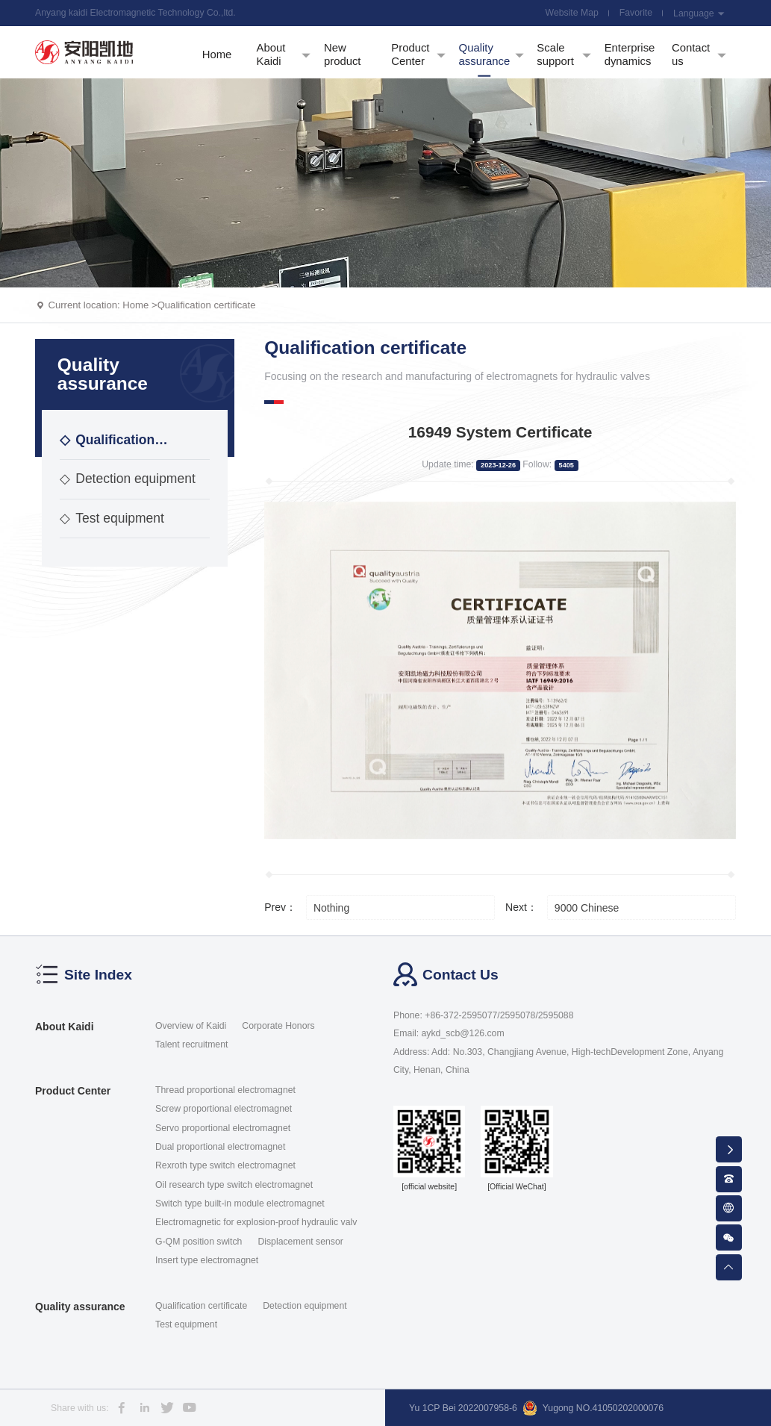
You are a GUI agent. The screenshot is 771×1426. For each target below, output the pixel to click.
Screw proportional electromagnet (223, 1108)
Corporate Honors (278, 1026)
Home (135, 305)
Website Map (572, 12)
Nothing (331, 908)
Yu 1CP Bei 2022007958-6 (463, 1408)
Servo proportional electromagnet (222, 1128)
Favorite (635, 12)
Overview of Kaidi (190, 1026)
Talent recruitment (191, 1044)
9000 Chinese (587, 908)
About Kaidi (64, 1027)
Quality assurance (80, 1307)
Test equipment (112, 518)
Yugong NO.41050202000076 (593, 1408)
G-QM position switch (198, 1241)
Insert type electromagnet (206, 1260)
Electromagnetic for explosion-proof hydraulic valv (256, 1222)
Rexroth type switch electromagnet (225, 1165)
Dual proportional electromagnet (220, 1147)
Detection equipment (128, 478)
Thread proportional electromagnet (225, 1090)
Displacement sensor (300, 1241)
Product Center (72, 1091)
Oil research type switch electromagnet (234, 1185)
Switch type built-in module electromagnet (240, 1203)
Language (699, 13)
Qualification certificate (206, 305)
